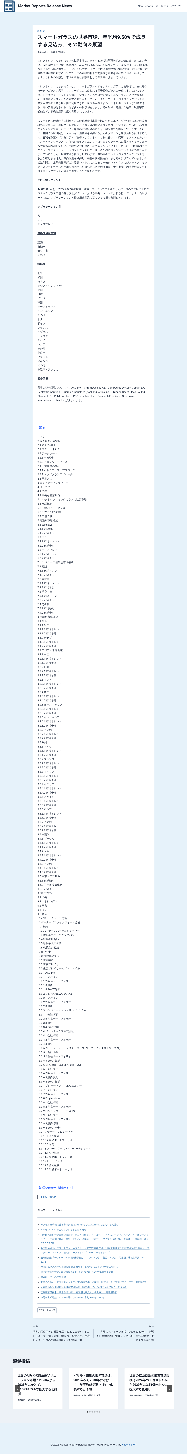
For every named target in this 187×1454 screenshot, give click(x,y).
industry (44, 52)
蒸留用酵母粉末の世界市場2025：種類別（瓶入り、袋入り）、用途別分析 (79, 1292)
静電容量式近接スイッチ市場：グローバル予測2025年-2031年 (73, 1297)
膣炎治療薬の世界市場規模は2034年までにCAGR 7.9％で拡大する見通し (78, 1272)
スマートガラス (47, 1310)
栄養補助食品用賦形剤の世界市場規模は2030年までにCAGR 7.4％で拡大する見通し (84, 1287)
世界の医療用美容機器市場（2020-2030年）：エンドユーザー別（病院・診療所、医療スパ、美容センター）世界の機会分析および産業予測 (62, 1333)
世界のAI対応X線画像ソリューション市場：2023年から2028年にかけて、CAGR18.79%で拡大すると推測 (37, 1385)
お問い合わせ (48, 1196)
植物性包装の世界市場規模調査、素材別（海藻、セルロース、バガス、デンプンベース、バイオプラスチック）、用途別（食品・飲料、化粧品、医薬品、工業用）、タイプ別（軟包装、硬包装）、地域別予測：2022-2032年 (95, 1239)
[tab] (87, 1412)
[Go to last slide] (17, 1388)
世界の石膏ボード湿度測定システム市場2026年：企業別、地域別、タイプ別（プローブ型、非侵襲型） (94, 1282)
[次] (169, 1388)
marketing (137, 1395)
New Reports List (148, 6)
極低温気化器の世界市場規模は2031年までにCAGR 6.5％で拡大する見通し (79, 1266)
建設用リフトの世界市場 (53, 1277)
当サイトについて (171, 6)
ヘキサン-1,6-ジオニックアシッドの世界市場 (63, 1229)
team (22, 1400)
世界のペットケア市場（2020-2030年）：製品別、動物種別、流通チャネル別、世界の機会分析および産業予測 (125, 1333)
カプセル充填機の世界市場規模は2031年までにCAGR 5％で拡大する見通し (79, 1224)
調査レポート (43, 31)
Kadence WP (129, 1444)
